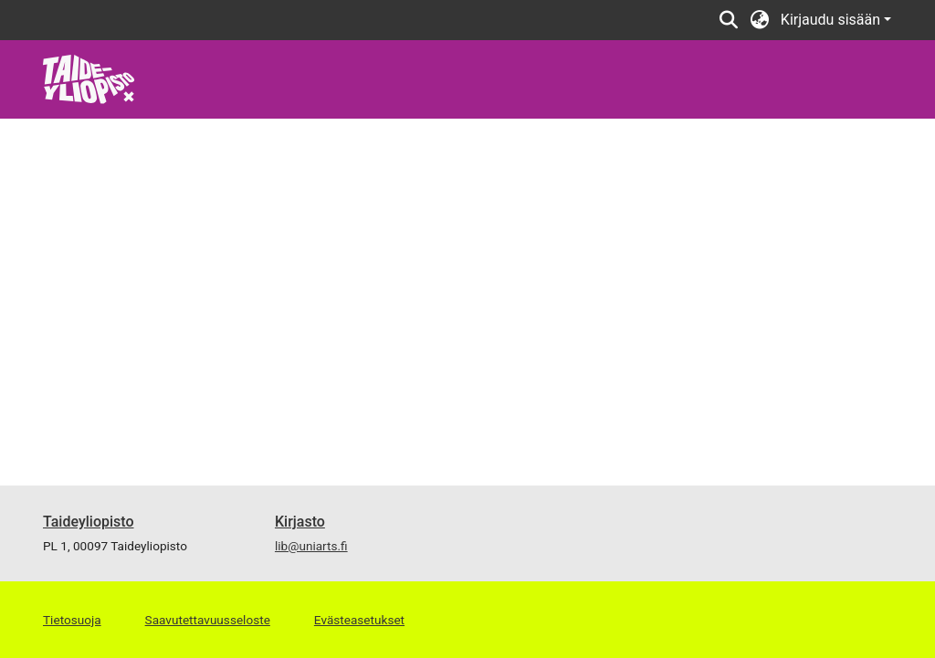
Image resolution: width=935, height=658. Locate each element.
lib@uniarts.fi (311, 545)
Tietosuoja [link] (72, 619)
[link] (89, 78)
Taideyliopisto (88, 521)
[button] (729, 20)
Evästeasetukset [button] (359, 619)
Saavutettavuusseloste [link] (207, 619)
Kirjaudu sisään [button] (832, 19)
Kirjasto (300, 521)
